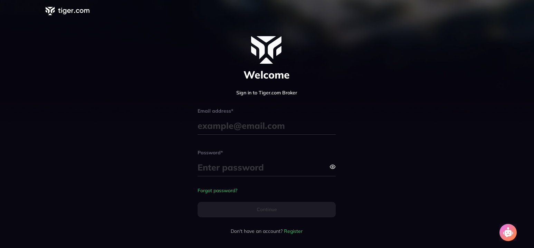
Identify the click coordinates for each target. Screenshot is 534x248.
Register (293, 231)
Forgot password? (217, 190)
